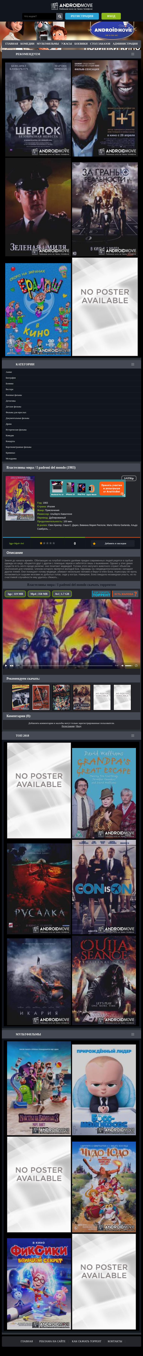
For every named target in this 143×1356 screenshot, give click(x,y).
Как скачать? (101, 594)
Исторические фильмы (16, 430)
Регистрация (82, 16)
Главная (11, 43)
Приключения (52, 510)
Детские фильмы (13, 407)
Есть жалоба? (125, 594)
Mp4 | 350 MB (39, 593)
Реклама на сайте (52, 1341)
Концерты (10, 441)
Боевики (81, 43)
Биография (11, 378)
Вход (111, 16)
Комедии (27, 43)
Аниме (9, 372)
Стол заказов (100, 43)
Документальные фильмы (17, 418)
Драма (9, 424)
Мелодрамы (11, 458)
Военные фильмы (14, 395)
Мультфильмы (48, 43)
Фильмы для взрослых (16, 412)
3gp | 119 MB (15, 593)
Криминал (10, 453)
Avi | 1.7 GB (62, 593)
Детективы (11, 401)
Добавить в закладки (115, 543)
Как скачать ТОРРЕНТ (86, 1341)
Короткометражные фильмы (18, 447)
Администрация (125, 43)
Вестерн (9, 389)
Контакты (115, 1341)
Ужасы (66, 43)
